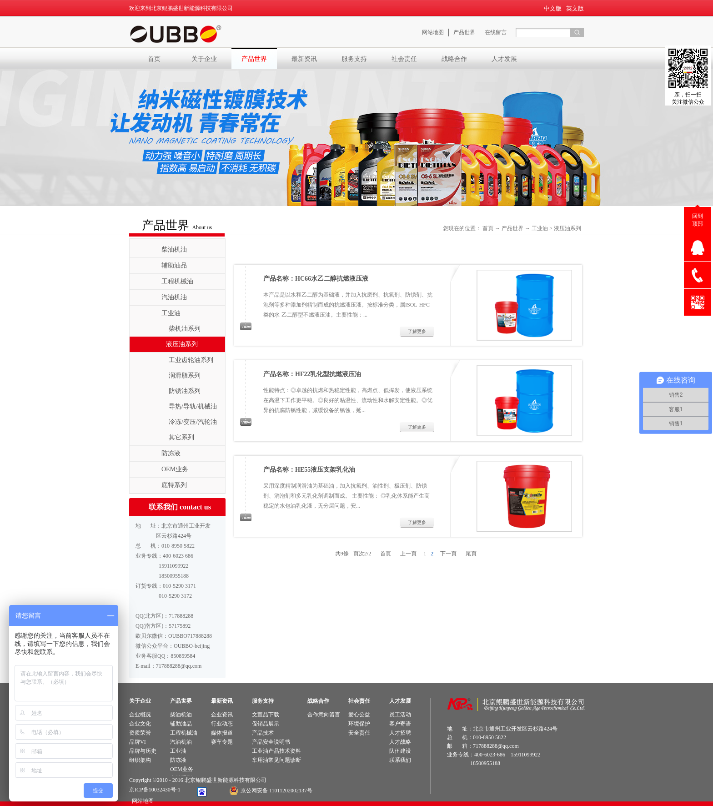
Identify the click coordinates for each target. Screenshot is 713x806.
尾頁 (471, 553)
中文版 (553, 8)
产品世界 (512, 228)
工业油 (540, 228)
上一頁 (408, 553)
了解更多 (417, 331)
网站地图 (141, 801)
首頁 (487, 228)
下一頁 (448, 553)
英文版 (575, 8)
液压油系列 (567, 228)
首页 (154, 58)
